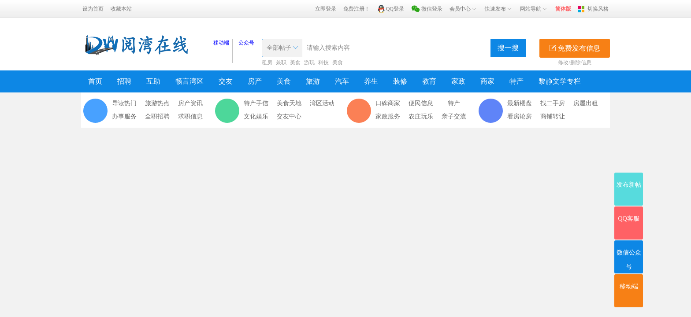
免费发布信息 (574, 48)
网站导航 (534, 9)
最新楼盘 (519, 103)
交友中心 (289, 116)
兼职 (281, 62)
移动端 (221, 43)
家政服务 (387, 116)
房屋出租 (585, 103)
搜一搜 (508, 48)
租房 (267, 62)
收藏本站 (121, 9)
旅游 (313, 81)
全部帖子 (279, 47)
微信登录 (431, 9)
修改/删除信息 (574, 62)
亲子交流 (454, 116)
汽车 (342, 81)
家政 (458, 81)
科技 (323, 62)
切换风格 (598, 9)
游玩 (309, 62)
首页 (95, 81)
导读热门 (124, 103)
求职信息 (190, 116)
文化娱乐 (256, 116)
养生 (371, 81)
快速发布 (499, 9)
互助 (153, 81)
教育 (429, 81)
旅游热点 (157, 103)
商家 (487, 81)
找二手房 (552, 103)
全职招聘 (157, 116)
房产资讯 (190, 103)
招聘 (124, 81)
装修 (400, 81)
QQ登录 (395, 9)
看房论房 (519, 116)
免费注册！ (356, 9)
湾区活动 (322, 103)
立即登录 (325, 9)
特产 (516, 81)
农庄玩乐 (421, 116)
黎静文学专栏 (560, 81)
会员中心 (464, 9)
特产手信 (256, 103)
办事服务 (124, 116)
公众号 (246, 43)
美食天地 (289, 103)
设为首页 (93, 9)
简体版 (563, 9)
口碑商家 (387, 103)
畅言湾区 (189, 81)
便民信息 (421, 103)
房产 (255, 81)
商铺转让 (552, 116)
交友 (226, 81)
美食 (295, 62)
